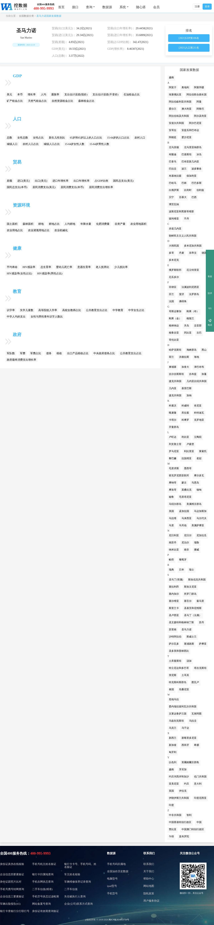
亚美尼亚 (174, 783)
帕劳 (171, 559)
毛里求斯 (174, 468)
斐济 (181, 294)
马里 (171, 525)
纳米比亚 (174, 549)
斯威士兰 (192, 636)
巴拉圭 (172, 168)
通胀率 (55, 94)
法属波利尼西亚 (190, 287)
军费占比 (35, 353)
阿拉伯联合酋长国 (197, 94)
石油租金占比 (132, 94)
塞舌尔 (188, 601)
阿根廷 (172, 137)
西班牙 (185, 745)
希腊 (196, 745)
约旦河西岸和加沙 (179, 776)
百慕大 (183, 197)
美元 (9, 94)
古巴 (199, 332)
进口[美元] (23, 180)
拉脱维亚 (187, 458)
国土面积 (12, 223)
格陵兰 (190, 318)
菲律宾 (172, 287)
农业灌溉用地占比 (38, 230)
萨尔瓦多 (174, 643)
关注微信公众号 (190, 853)
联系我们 (149, 853)
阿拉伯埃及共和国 (179, 116)
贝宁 (171, 197)
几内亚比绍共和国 (197, 381)
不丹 (186, 218)
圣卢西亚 (174, 615)
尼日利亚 (174, 535)
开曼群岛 (174, 427)
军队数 (11, 353)
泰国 (171, 689)
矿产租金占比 (15, 100)
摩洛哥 (172, 489)
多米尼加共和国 (193, 245)
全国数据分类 (26, 16)
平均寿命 (12, 267)
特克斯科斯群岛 (177, 682)
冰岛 (199, 154)
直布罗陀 (184, 836)
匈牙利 (172, 752)
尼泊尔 (185, 542)
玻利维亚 (174, 218)
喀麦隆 (172, 412)
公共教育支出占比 (96, 310)
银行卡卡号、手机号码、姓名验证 (80, 865)
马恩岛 (195, 482)
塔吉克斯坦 (200, 668)
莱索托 (203, 451)
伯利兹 (200, 190)
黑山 (204, 350)
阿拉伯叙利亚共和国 (180, 101)
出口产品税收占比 (77, 353)
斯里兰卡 (174, 608)
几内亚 (172, 388)
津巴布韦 (199, 367)
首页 (61, 7)
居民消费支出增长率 (101, 187)
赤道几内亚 (175, 228)
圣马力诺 (187, 629)
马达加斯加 (200, 511)
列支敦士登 (175, 444)
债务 (49, 353)
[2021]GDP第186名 (189, 38)
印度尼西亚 (200, 798)
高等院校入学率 (47, 310)
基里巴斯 (187, 388)
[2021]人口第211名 (189, 47)
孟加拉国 (184, 511)
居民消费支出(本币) (72, 187)
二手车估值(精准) (42, 889)
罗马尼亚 (174, 451)
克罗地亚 (199, 420)
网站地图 (148, 886)
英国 (171, 791)
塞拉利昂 (174, 586)
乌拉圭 (193, 720)
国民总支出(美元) (123, 180)
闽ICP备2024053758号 (119, 919)
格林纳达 (174, 325)
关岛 (186, 325)
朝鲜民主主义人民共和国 (182, 235)
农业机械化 (61, 230)
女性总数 (22, 137)
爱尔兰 (172, 108)
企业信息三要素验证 (12, 896)
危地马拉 (174, 699)
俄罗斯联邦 (175, 270)
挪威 (196, 549)
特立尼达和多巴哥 (179, 668)
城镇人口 (12, 144)
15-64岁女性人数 (75, 144)
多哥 (171, 253)
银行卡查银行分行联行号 (14, 911)
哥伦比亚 (174, 340)
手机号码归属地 (116, 864)
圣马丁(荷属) (176, 579)
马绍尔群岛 (175, 504)
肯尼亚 (198, 405)
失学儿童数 (26, 310)
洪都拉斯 (184, 357)
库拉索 (185, 412)
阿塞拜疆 (199, 87)
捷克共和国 (175, 381)
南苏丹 (172, 542)
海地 (196, 357)
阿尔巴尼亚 (195, 123)
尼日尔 (188, 535)
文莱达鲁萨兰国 (177, 713)
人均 (43, 94)
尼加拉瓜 (202, 535)
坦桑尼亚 (184, 689)
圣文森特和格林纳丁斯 (181, 622)
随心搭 (141, 7)
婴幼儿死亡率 (64, 267)
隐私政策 (148, 893)
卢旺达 (172, 437)
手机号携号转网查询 (12, 889)
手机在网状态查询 (43, 881)
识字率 (11, 310)
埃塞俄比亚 (175, 94)
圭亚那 (198, 325)
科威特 (185, 405)
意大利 (198, 783)
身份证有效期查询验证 (45, 911)
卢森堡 (190, 444)
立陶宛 (198, 437)
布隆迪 (172, 154)
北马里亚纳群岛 (193, 147)
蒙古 (184, 482)
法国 (171, 301)
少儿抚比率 (121, 267)
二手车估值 (71, 889)
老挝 (199, 458)
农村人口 (139, 137)
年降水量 (85, 223)
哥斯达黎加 (175, 311)
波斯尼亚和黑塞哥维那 (181, 211)
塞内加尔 (174, 594)
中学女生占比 (136, 310)
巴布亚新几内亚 (190, 161)
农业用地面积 (138, 223)
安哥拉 (172, 130)
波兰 (184, 168)
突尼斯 (172, 675)
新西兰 (172, 738)
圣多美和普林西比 (179, 651)
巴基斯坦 (187, 154)
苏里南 (172, 629)
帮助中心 (148, 878)
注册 (197, 6)
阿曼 (199, 101)
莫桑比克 (187, 489)
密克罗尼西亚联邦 (179, 475)
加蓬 (204, 374)
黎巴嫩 (172, 458)
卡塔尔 (172, 420)
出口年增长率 (81, 180)
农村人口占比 (31, 144)
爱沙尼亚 (187, 137)
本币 (20, 94)
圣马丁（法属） (193, 615)
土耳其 (185, 675)
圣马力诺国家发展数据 (48, 16)
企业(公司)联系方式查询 (78, 903)
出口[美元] (41, 180)
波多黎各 (197, 168)
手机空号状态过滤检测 (45, 896)
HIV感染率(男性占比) (49, 273)
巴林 (184, 183)
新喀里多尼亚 (189, 738)
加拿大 (185, 367)
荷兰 (171, 357)
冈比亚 (188, 332)
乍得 (171, 836)
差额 (9, 180)
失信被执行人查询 (75, 896)
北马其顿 (174, 147)
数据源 (107, 7)
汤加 (189, 661)
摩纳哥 (172, 482)
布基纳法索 (175, 176)
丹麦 (181, 253)
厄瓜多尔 (174, 277)
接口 (75, 7)
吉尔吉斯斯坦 (176, 374)
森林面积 (28, 223)
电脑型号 (112, 878)
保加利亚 (192, 176)
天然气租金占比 (37, 100)
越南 (171, 77)
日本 (181, 569)
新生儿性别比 (57, 137)
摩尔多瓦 (199, 475)
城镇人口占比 (52, 144)
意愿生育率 (84, 267)
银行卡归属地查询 (43, 874)
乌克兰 (172, 728)
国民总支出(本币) (17, 187)
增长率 (32, 94)
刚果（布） (193, 311)
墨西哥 (188, 468)
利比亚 (185, 437)
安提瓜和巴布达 (190, 130)
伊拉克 (183, 791)
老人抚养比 (102, 267)
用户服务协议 (151, 900)
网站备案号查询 (41, 903)
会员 (156, 7)
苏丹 (201, 622)
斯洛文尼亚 (190, 586)
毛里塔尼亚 (185, 497)
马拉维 (172, 518)
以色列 (172, 762)
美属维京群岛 (194, 504)
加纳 (189, 395)
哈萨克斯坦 (175, 350)
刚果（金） (175, 318)
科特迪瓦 (199, 412)
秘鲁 (171, 497)
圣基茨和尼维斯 (193, 608)
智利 (189, 815)
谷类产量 (120, 223)
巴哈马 (172, 183)
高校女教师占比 (71, 310)
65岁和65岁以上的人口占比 (86, 137)
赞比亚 (172, 829)
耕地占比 (54, 223)
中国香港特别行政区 (180, 822)
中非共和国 (175, 815)
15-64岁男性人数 (99, 144)
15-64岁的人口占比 (118, 137)
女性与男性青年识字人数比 (47, 316)
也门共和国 (200, 776)
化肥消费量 (102, 223)
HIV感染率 (29, 267)
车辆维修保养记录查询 (77, 881)
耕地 (41, 223)
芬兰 (171, 294)
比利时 (188, 190)
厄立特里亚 (193, 270)
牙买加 (183, 769)
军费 (22, 353)
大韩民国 (174, 245)
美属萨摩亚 (198, 525)
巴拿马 (172, 161)
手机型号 (112, 893)
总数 (9, 137)
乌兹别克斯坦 (176, 720)
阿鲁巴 (200, 108)
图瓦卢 (195, 682)
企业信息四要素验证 (12, 874)
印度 (171, 805)
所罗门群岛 (190, 594)
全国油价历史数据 (117, 871)
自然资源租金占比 (62, 100)
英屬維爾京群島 (190, 762)
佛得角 (183, 301)
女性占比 (38, 137)
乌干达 (185, 728)
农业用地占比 (15, 230)
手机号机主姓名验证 (44, 864)
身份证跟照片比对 (10, 881)
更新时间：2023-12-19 (26, 45)
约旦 (186, 783)
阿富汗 (172, 87)
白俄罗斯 (174, 190)
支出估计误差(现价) (76, 94)
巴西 (194, 197)
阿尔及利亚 (200, 116)
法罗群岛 (194, 294)
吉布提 (193, 374)
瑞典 (171, 569)
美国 (171, 511)
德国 (204, 253)
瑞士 (191, 569)
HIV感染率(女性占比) (19, 273)
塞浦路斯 (189, 643)
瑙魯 (196, 542)
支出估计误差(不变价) (105, 94)
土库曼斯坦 (175, 661)
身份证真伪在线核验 (12, 864)
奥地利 (185, 87)
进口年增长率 (60, 180)
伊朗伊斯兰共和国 (179, 798)
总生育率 (45, 267)
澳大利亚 (187, 108)
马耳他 (183, 525)
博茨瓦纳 (174, 204)
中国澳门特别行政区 (193, 829)
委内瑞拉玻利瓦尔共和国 (182, 706)
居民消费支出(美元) (44, 187)
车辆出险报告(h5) (10, 903)
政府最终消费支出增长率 (21, 359)
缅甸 (199, 489)
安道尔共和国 (176, 123)
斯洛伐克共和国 (197, 579)
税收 (59, 353)
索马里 (200, 601)
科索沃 (172, 405)
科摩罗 (185, 420)
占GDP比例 (101, 180)
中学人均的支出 (16, 316)
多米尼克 (174, 260)
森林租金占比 (86, 100)
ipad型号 (112, 886)
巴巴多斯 (197, 183)
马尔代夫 (202, 518)
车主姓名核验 (72, 874)
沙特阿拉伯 (175, 636)
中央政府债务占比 (104, 353)
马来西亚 (187, 518)
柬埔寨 (172, 367)
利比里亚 (189, 451)
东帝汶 (193, 253)
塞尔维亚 (174, 601)
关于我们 (148, 871)
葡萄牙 (183, 559)
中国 (199, 822)
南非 (186, 549)
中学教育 (118, 310)
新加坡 (172, 745)
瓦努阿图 (197, 713)
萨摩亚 (203, 643)
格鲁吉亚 (174, 332)
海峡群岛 (192, 350)
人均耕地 (70, 223)
